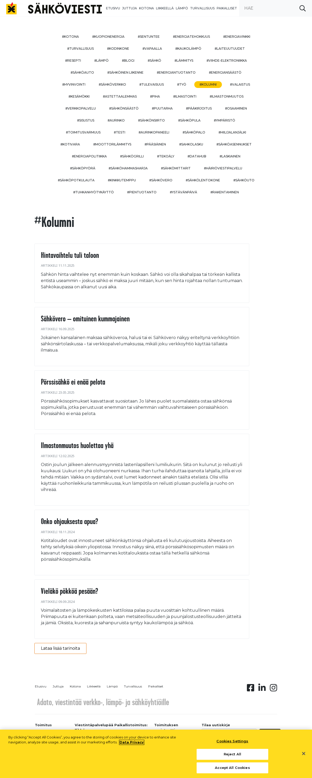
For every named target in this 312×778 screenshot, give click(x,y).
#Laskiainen (230, 156)
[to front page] (54, 7)
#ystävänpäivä (183, 192)
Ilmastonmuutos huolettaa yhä (77, 445)
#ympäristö (224, 120)
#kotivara (70, 144)
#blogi (128, 60)
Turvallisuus (202, 8)
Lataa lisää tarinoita (60, 648)
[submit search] (302, 8)
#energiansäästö (225, 72)
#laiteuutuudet (230, 48)
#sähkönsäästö (124, 108)
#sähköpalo (194, 132)
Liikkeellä (165, 8)
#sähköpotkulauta (76, 180)
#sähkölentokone (203, 180)
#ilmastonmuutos (227, 96)
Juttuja (129, 8)
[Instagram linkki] (273, 689)
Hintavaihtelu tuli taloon (70, 255)
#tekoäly (165, 156)
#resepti (73, 60)
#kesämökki (79, 96)
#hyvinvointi (73, 84)
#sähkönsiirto (151, 120)
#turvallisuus (80, 48)
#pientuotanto (142, 192)
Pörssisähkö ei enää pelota (73, 381)
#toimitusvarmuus (83, 132)
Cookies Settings (232, 743)
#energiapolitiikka (89, 156)
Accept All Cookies (232, 770)
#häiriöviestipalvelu (223, 168)
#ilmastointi (184, 96)
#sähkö (154, 60)
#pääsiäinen (155, 144)
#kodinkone (118, 48)
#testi (119, 132)
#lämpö (101, 60)
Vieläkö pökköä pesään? (69, 591)
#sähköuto (243, 180)
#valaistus (240, 84)
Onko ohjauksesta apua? (69, 521)
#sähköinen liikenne (125, 72)
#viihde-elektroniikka (227, 60)
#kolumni (208, 84)
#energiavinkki (236, 37)
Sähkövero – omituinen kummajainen (85, 318)
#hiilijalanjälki (232, 132)
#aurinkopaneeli (154, 132)
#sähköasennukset (234, 144)
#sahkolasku (191, 144)
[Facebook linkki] (250, 689)
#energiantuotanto (176, 72)
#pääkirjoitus (199, 108)
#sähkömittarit (176, 168)
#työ (181, 84)
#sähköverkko (112, 84)
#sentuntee (149, 37)
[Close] (303, 755)
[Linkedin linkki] (262, 689)
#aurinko (116, 120)
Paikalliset (227, 8)
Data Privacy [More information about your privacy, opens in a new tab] (132, 744)
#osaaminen (236, 108)
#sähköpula (189, 120)
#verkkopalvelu (80, 108)
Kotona (146, 8)
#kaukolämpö (188, 48)
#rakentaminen (224, 192)
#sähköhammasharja (128, 168)
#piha (155, 96)
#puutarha (162, 108)
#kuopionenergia (108, 37)
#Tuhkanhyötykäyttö (93, 192)
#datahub (197, 156)
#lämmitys (183, 60)
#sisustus (85, 120)
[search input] (275, 8)
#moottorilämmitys (112, 144)
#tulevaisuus (151, 84)
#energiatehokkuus (191, 37)
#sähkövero (160, 180)
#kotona (70, 37)
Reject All (232, 756)
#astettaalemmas (120, 96)
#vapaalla (152, 48)
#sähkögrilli (132, 156)
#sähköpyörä (82, 168)
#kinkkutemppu (122, 180)
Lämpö (182, 8)
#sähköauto (82, 72)
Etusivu (113, 8)
